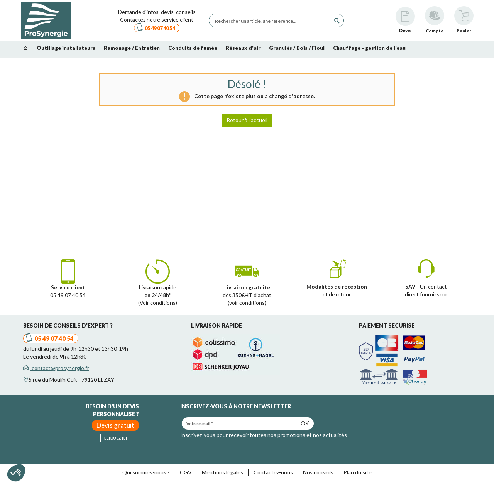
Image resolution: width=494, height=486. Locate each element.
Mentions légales (222, 472)
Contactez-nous (273, 472)
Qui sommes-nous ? (146, 472)
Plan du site (357, 472)
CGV (186, 472)
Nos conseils (318, 472)
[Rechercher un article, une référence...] (271, 20)
